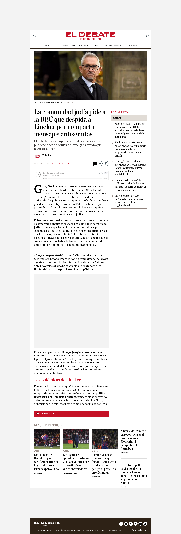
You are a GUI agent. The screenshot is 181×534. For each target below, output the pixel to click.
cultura (108, 46)
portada (45, 46)
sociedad (98, 46)
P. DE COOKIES (100, 531)
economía (64, 46)
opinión (74, 46)
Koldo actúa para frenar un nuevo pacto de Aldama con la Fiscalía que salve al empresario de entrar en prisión (130, 149)
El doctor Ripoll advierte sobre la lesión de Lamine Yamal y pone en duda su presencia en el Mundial (134, 473)
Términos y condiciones (70, 531)
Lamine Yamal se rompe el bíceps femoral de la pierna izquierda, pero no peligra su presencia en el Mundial (104, 463)
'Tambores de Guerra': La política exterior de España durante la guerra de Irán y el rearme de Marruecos (130, 185)
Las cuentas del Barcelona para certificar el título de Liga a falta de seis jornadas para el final (47, 462)
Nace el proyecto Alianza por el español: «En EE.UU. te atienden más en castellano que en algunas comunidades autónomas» (130, 130)
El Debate (47, 155)
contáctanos (53, 531)
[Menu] (34, 36)
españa (55, 46)
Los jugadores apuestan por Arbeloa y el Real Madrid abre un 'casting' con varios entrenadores (76, 462)
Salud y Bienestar (131, 46)
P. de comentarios (114, 531)
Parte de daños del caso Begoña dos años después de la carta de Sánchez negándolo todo (130, 200)
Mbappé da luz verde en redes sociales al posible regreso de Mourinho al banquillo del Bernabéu (133, 439)
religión (117, 46)
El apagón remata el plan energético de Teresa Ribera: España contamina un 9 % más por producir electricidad (130, 168)
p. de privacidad (87, 531)
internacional (85, 46)
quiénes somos (40, 531)
